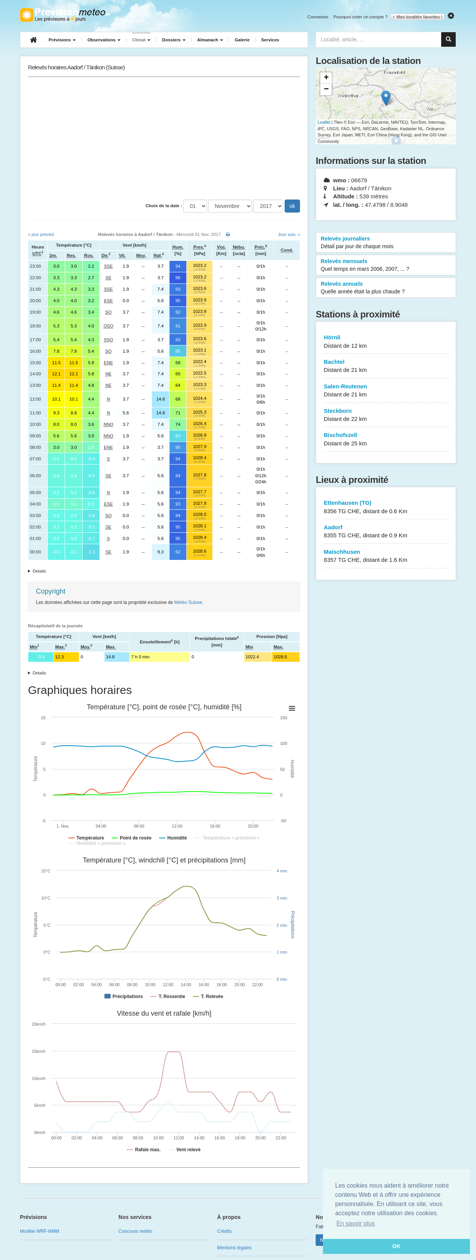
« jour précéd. (41, 234)
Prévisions (62, 40)
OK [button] (396, 1246)
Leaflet (324, 122)
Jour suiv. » (289, 234)
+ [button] (326, 78)
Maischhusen (386, 556)
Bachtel (386, 366)
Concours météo (135, 1231)
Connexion (317, 17)
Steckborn (386, 415)
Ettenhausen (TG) (386, 507)
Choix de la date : (164, 205)
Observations (104, 40)
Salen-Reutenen (386, 391)
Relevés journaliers (386, 243)
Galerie (242, 40)
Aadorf (386, 532)
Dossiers (174, 40)
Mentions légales (234, 1247)
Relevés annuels (386, 288)
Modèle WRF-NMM (39, 1231)
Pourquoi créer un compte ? (360, 17)
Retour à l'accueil (65, 15)
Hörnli (386, 342)
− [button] (326, 89)
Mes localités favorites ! (417, 17)
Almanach (210, 40)
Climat (141, 40)
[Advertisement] (164, 138)
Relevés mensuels (386, 265)
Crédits (224, 1231)
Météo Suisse (188, 602)
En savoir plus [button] (355, 1223)
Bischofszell (386, 439)
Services (270, 40)
